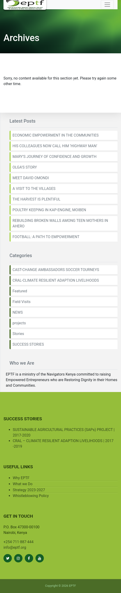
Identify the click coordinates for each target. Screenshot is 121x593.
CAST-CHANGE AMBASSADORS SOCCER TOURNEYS (56, 270)
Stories (18, 334)
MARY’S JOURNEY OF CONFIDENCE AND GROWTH (54, 156)
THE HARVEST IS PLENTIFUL (36, 199)
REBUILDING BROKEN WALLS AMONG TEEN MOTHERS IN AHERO (60, 223)
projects (19, 323)
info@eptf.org (14, 547)
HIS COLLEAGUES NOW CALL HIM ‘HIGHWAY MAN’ (55, 146)
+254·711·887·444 (18, 542)
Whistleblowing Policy (31, 496)
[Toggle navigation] (107, 4)
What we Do (22, 484)
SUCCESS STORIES (28, 344)
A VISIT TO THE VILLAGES (34, 188)
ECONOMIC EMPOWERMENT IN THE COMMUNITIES (56, 135)
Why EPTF (21, 478)
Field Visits (22, 302)
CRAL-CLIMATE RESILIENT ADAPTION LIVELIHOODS (56, 280)
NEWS (18, 312)
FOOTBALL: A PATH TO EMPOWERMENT (46, 237)
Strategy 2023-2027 (29, 490)
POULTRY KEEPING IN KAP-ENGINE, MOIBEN (49, 210)
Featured (20, 291)
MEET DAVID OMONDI (31, 178)
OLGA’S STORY (25, 167)
